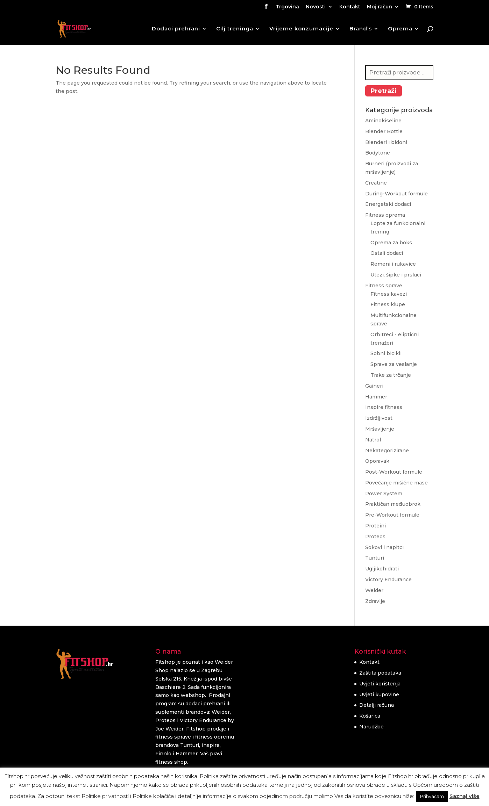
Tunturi (374, 558)
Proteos (375, 536)
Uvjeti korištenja (380, 684)
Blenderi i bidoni (386, 142)
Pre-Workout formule (392, 515)
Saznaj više (464, 796)
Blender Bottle (384, 131)
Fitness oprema (385, 215)
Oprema (400, 29)
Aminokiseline (383, 120)
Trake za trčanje (390, 375)
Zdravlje (375, 601)
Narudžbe (371, 727)
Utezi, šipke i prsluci (395, 275)
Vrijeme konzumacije (301, 29)
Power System (383, 493)
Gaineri (374, 386)
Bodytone (377, 153)
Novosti (316, 7)
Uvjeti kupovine (379, 694)
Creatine (376, 183)
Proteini (375, 526)
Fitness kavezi (388, 294)
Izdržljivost (378, 418)
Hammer (376, 397)
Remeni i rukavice (393, 264)
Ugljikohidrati (382, 569)
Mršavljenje (379, 429)
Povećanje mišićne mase (396, 483)
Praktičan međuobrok (392, 504)
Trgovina (287, 7)
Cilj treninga (234, 29)
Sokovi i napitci (384, 547)
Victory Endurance (388, 579)
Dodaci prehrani (176, 29)
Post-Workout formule (393, 472)
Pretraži (383, 91)
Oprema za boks (391, 242)
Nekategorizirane (387, 450)
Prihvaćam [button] (432, 796)
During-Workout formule (396, 193)
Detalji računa (376, 705)
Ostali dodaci (386, 253)
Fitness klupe (387, 304)
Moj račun (379, 7)
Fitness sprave (383, 285)
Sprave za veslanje (393, 364)
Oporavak (377, 461)
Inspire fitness (383, 407)
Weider (374, 590)
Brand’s (360, 29)
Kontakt (349, 7)
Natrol (373, 440)
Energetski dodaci (388, 204)
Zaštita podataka (380, 673)
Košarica (369, 716)
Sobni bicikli (386, 353)
